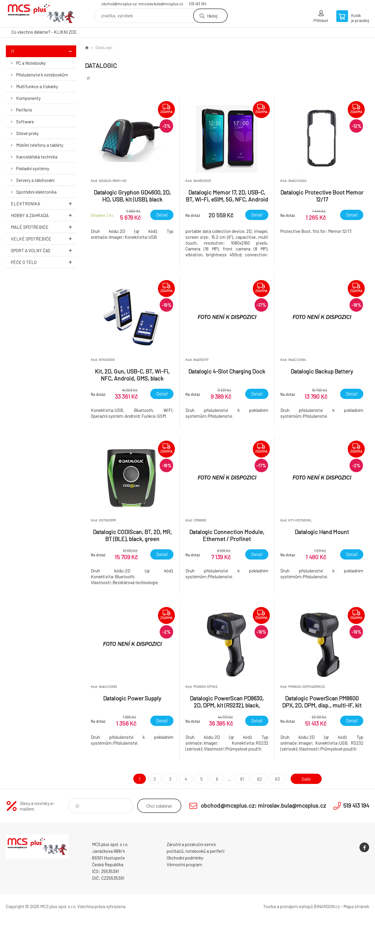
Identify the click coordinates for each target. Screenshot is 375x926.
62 (258, 779)
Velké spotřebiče (43, 238)
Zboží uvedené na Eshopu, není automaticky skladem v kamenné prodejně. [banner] (41, 13)
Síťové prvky (27, 133)
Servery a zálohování (35, 180)
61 (241, 779)
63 (276, 779)
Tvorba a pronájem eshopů (288, 906)
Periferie (24, 109)
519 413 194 (197, 3)
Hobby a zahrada (43, 215)
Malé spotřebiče (43, 227)
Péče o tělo (43, 262)
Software (25, 121)
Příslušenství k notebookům (42, 74)
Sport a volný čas (43, 250)
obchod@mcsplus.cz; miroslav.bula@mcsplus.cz (142, 3)
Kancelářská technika (36, 156)
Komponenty (28, 98)
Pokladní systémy (32, 168)
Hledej (212, 15)
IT (43, 51)
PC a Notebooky (31, 63)
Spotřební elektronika (36, 192)
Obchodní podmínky (185, 857)
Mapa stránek (356, 906)
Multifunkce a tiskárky (37, 86)
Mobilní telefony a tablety (39, 145)
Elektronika (43, 203)
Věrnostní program (184, 864)
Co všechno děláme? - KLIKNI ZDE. (44, 32)
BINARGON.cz (327, 906)
